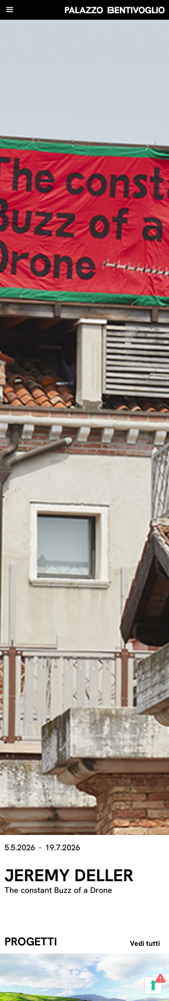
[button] (10, 10)
